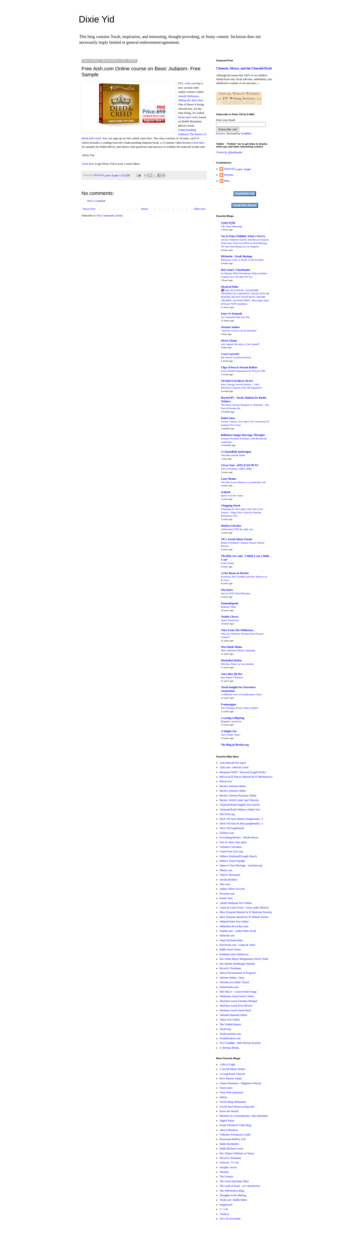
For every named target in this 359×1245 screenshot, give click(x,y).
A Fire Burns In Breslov (235, 573)
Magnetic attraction (231, 721)
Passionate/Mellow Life (233, 1139)
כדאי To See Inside (230, 1218)
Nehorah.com (227, 935)
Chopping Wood (230, 505)
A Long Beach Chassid (232, 1073)
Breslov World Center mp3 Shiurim (239, 800)
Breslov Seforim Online (233, 786)
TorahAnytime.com (230, 1033)
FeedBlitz (246, 133)
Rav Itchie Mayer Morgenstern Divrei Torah (244, 958)
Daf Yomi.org (227, 814)
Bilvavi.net (226, 781)
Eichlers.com (227, 833)
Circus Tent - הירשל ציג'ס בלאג (239, 465)
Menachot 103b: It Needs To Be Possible (242, 259)
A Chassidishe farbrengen (236, 451)
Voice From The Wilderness (237, 630)
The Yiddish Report (230, 1024)
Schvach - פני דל (229, 1162)
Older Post (199, 209)
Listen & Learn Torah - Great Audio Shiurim (244, 907)
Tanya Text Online (230, 1019)
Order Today (227, 563)
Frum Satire (226, 1087)
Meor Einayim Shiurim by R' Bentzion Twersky (246, 912)
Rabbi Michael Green (231, 1148)
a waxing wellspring (232, 718)
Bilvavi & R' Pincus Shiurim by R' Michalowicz (246, 776)
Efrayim (228, 174)
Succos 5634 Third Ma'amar (235, 593)
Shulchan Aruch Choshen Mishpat (238, 1001)
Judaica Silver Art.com (232, 888)
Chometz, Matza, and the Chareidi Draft (244, 68)
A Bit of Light (227, 1064)
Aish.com (190, 83)
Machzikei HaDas (231, 660)
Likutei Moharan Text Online (236, 903)
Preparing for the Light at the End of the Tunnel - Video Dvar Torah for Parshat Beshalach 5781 (242, 512)
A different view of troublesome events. (241, 694)
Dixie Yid (96, 19)
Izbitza (223, 1097)
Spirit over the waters (232, 495)
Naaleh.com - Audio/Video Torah (238, 931)
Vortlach (224, 1214)
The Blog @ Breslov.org (235, 744)
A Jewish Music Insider (232, 1069)
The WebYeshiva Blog (232, 1190)
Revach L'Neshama (230, 968)
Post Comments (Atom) (110, 215)
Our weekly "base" (231, 734)
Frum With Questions (231, 1092)
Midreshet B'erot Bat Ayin (234, 926)
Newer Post (89, 209)
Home (144, 209)
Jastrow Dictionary (230, 874)
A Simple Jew (229, 731)
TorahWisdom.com (230, 1038)
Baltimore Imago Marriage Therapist (243, 435)
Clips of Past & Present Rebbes (239, 367)
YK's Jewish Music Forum (236, 539)
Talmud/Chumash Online (233, 1015)
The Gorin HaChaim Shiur (234, 1181)
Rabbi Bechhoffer (229, 1144)
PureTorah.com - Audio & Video (238, 945)
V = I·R (224, 1209)
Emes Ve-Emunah (231, 313)
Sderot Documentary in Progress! (238, 972)
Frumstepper (228, 704)
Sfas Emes (227, 589)
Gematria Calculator (231, 846)
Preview (220, 133)
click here (198, 142)
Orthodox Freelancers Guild (235, 1134)
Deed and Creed (188, 117)
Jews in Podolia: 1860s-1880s (236, 468)
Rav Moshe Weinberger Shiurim (237, 963)
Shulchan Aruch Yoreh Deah (235, 1010)
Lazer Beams (228, 478)
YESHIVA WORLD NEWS (237, 381)
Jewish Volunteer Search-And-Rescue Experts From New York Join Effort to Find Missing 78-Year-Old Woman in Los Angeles (245, 243)
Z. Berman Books (229, 1047)
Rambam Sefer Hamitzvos (234, 954)
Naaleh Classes (229, 616)
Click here (88, 163)
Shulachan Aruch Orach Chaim (237, 996)
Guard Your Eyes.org (231, 851)
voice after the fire (231, 674)
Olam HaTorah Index (231, 940)
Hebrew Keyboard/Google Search (238, 856)
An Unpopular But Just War (235, 317)
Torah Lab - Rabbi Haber (233, 1199)
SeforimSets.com (229, 987)
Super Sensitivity (230, 620)
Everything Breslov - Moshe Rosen (239, 837)
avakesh (225, 492)
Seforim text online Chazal (234, 982)
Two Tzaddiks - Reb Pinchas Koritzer (240, 1043)
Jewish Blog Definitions (233, 1101)
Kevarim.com (227, 893)
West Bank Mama (231, 646)
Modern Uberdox (231, 525)
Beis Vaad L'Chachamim (235, 269)
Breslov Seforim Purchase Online (238, 795)
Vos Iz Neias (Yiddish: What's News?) (243, 236)
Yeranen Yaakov (230, 327)
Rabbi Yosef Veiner (230, 949)
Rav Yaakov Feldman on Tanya (237, 1153)
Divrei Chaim (229, 340)
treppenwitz (226, 1204)
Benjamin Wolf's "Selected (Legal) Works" (243, 772)
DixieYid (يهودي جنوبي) (237, 168)
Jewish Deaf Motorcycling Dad (237, 1106)
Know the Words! (229, 1111)
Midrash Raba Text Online (234, 921)
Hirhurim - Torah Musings (236, 256)
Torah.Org (225, 1029)
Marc (227, 180)
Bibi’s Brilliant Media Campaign (238, 650)
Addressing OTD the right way (237, 529)
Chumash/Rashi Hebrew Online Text (240, 809)
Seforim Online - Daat (232, 977)
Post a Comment (96, 200)
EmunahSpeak (229, 603)
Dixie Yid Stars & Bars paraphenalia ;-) (241, 823)
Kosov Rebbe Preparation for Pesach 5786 (243, 370)
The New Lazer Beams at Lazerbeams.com (243, 482)
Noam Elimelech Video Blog (235, 1125)
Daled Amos (228, 418)
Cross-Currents (230, 354)
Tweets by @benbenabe (229, 152)
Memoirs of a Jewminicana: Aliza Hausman (244, 1115)
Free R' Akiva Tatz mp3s (233, 842)
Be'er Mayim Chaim (231, 1078)
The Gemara (226, 1176)
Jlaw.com (225, 884)
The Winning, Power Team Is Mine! (239, 707)
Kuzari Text (226, 898)
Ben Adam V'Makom (232, 677)
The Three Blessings (231, 226)
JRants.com (226, 870)
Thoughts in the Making (233, 1195)
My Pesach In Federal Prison (236, 357)
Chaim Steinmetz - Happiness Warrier (240, 1083)
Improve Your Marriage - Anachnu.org (241, 865)
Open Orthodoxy (229, 1130)
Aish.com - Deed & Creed (234, 767)
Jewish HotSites (228, 879)
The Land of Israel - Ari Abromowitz (240, 1186)
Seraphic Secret (228, 1167)
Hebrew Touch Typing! (232, 860)
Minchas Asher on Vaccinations (237, 663)
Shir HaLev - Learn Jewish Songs (238, 991)
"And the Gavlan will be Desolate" (239, 330)
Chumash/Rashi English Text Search (240, 804)
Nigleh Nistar (227, 1120)
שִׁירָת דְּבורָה (228, 222)
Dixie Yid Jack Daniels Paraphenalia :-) (241, 819)
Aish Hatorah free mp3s (233, 762)
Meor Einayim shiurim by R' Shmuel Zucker (244, 917)
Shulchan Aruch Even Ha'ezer (236, 1005)
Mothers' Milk (228, 606)
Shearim (224, 1172)
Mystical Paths (229, 286)
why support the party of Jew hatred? (240, 344)
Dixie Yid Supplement (232, 828)
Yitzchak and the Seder (233, 455)
